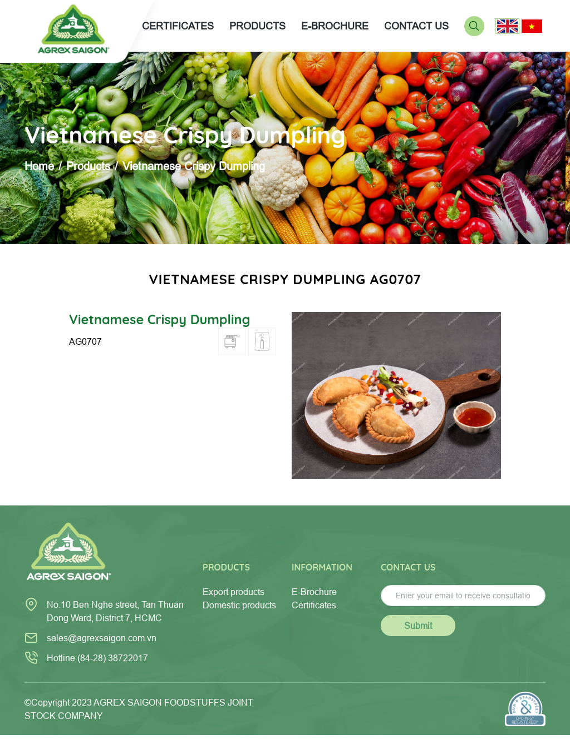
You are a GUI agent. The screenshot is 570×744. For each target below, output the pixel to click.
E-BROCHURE (334, 26)
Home (39, 166)
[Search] (474, 25)
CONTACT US (416, 26)
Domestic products (239, 605)
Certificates (314, 605)
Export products (233, 592)
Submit (418, 626)
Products (88, 166)
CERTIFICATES (178, 26)
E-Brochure (314, 592)
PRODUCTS (257, 26)
